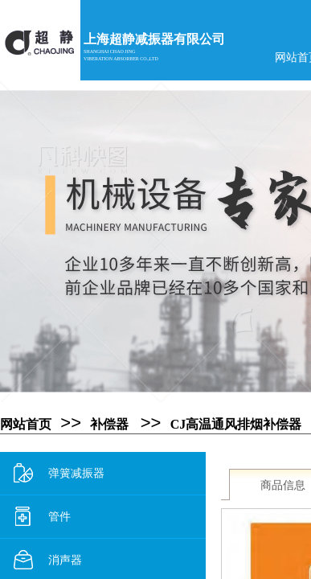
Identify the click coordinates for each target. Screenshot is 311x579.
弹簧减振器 (59, 473)
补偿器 (109, 424)
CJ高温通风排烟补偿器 (236, 424)
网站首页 (25, 424)
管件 (42, 517)
